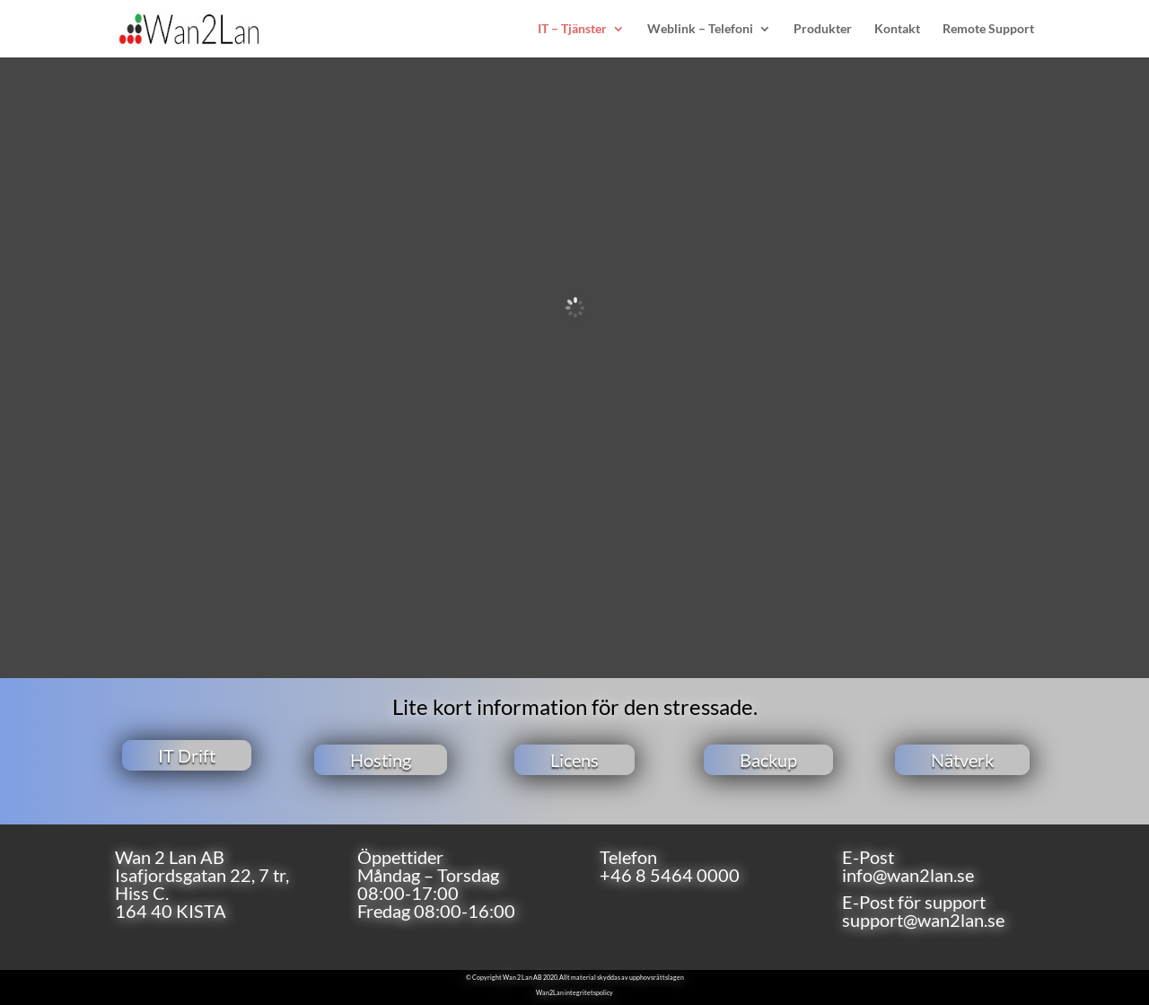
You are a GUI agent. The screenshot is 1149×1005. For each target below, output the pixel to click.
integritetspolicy (589, 992)
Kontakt (897, 29)
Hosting (380, 760)
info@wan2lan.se (908, 875)
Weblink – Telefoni (700, 29)
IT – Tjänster (572, 29)
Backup (768, 760)
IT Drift (186, 755)
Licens (574, 760)
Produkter (823, 29)
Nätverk (962, 760)
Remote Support (988, 29)
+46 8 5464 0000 (670, 875)
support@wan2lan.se (923, 919)
